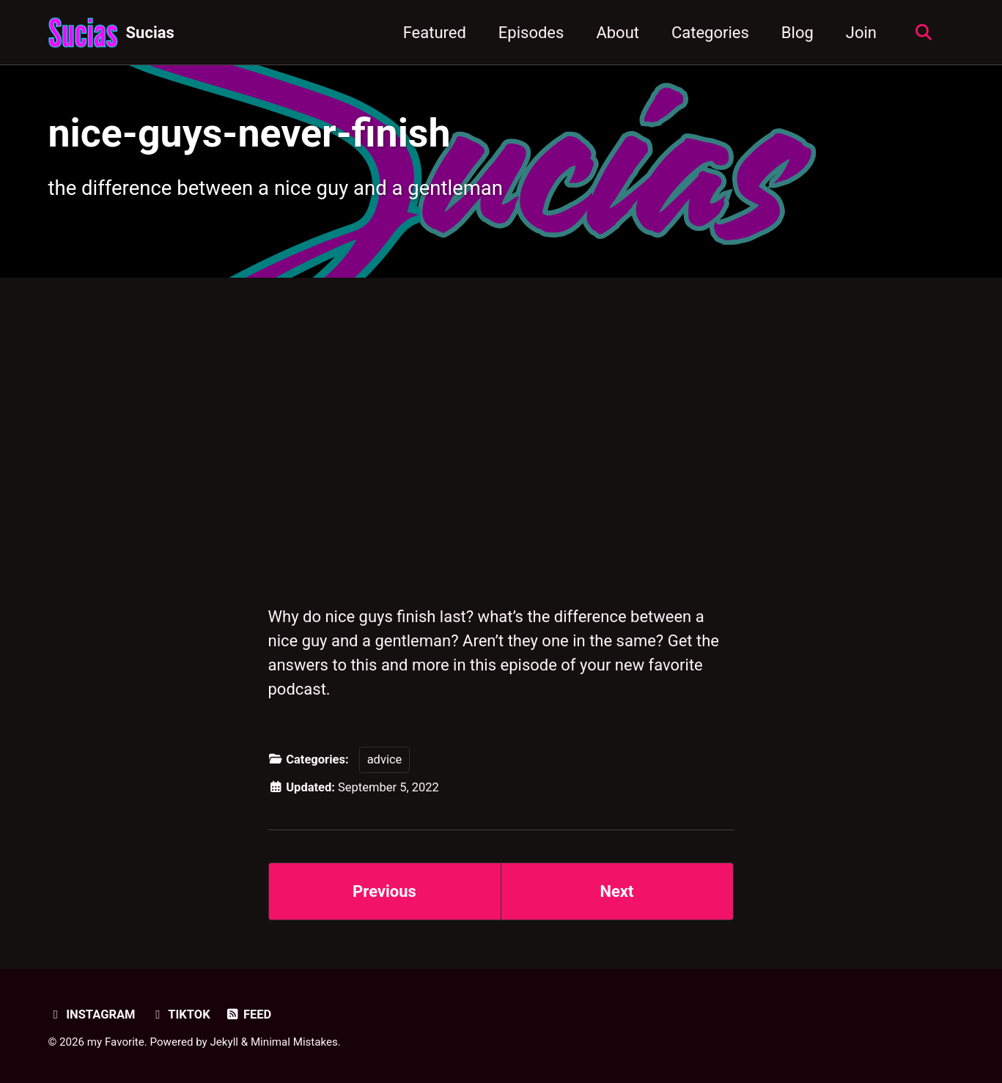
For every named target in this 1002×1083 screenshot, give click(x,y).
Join (861, 32)
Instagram (92, 1014)
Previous (384, 891)
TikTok (180, 1014)
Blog (797, 32)
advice (384, 759)
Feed (248, 1014)
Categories (710, 32)
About (617, 32)
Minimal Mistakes (294, 1042)
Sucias (150, 32)
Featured (434, 32)
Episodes (531, 32)
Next (616, 891)
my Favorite (115, 1042)
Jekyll (224, 1042)
